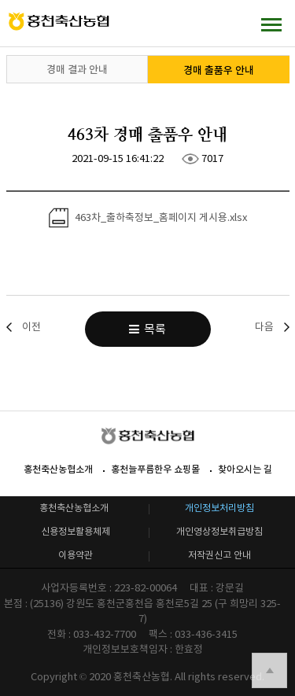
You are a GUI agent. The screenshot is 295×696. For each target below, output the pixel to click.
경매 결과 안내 (77, 69)
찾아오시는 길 (245, 469)
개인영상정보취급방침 (219, 531)
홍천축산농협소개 (58, 469)
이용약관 (75, 555)
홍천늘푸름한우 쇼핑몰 (155, 469)
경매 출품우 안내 (218, 70)
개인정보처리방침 (219, 508)
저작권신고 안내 (219, 555)
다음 (264, 326)
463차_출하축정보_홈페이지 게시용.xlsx (148, 218)
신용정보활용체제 (75, 531)
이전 (31, 326)
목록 (147, 329)
